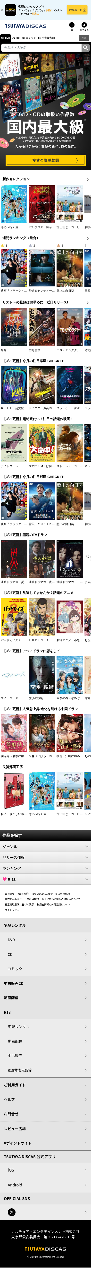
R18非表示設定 (20, 1072)
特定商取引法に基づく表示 (19, 907)
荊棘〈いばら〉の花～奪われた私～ (52, 759)
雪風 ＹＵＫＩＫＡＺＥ (45, 526)
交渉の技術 (36, 701)
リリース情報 (45, 860)
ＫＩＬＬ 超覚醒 (12, 411)
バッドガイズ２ (11, 643)
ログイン (84, 32)
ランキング (45, 871)
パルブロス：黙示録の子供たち (49, 230)
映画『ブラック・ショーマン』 (21, 293)
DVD (9, 40)
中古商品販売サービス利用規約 (22, 901)
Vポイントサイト (18, 1145)
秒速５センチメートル (43, 293)
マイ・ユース (9, 701)
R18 (83, 40)
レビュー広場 (15, 1131)
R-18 (45, 882)
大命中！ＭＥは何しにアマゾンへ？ (52, 468)
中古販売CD (59, 40)
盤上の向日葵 (65, 293)
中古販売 (15, 1058)
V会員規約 (23, 896)
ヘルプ (9, 1102)
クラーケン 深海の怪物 (73, 411)
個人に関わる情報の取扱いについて (61, 901)
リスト (71, 32)
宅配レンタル (19, 1029)
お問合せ (11, 1116)
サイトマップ (12, 912)
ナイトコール (9, 468)
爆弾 (4, 353)
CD (23, 40)
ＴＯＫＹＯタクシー (70, 353)
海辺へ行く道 (9, 230)
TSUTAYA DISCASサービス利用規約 (51, 896)
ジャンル (45, 849)
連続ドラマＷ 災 (12, 584)
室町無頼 (34, 353)
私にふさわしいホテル (15, 816)
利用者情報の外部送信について (54, 907)
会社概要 (10, 896)
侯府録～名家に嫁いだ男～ (18, 759)
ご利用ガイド (15, 1087)
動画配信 (11, 1000)
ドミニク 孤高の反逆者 (45, 411)
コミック (38, 40)
